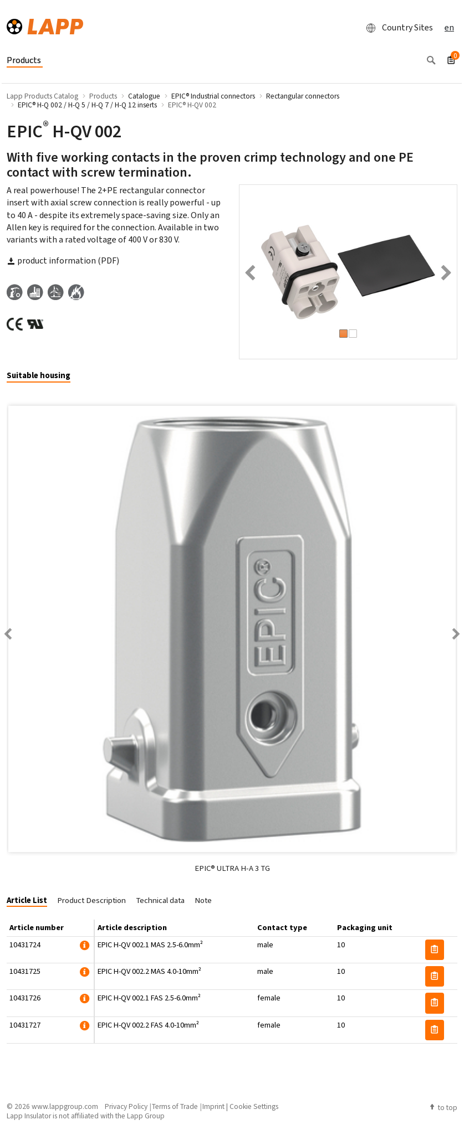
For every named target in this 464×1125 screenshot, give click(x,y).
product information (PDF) (63, 260)
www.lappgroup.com (65, 1106)
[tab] (43, 376)
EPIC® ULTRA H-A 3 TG (232, 868)
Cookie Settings (254, 1106)
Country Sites (396, 28)
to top (443, 1107)
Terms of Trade (175, 1106)
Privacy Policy (126, 1106)
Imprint (213, 1106)
